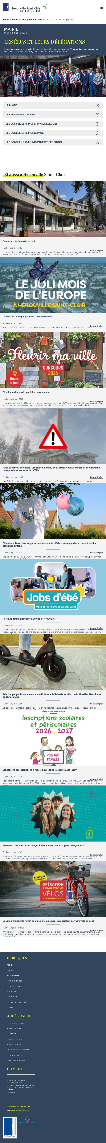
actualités (11, 992)
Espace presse (13, 976)
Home (6, 19)
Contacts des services (18, 1111)
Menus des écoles (14, 1039)
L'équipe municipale (31, 19)
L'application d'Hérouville (18, 1060)
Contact (10, 970)
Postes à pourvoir (14, 986)
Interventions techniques (18, 1050)
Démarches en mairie (16, 1023)
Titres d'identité (14, 1029)
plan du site (12, 997)
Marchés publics (14, 1044)
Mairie (15, 19)
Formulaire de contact (18, 1106)
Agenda (10, 965)
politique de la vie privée (17, 1002)
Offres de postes (14, 1055)
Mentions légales (14, 981)
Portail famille (13, 1034)
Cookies (10, 1008)
